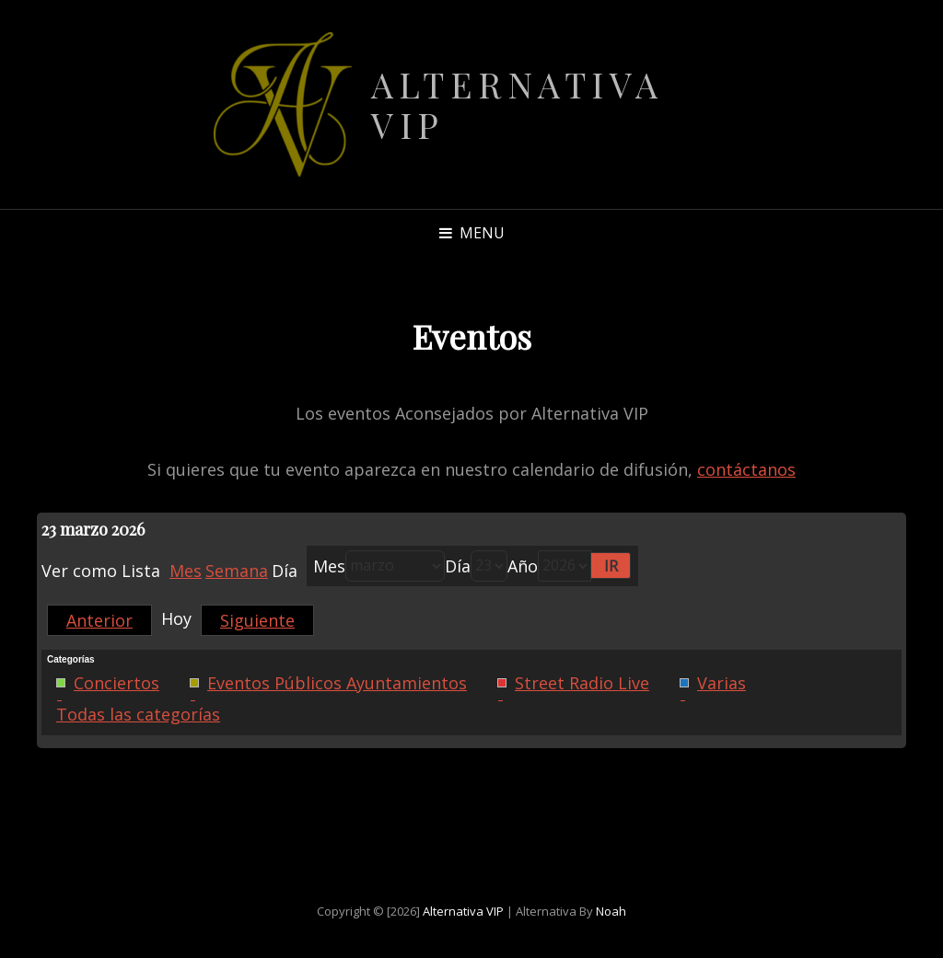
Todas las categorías (138, 714)
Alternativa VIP (517, 104)
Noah (611, 911)
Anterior (99, 620)
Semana (236, 570)
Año (522, 566)
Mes (185, 570)
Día (458, 566)
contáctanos (746, 469)
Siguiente (257, 620)
